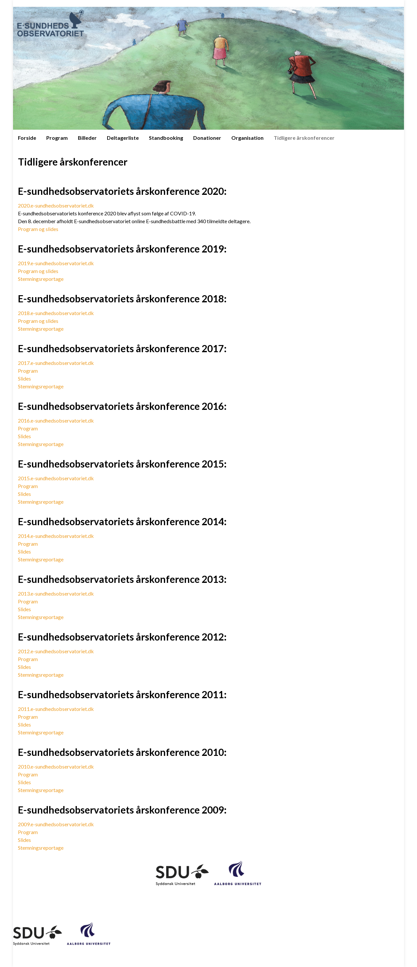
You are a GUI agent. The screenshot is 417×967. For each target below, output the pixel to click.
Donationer (207, 138)
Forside (27, 138)
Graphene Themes (63, 959)
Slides (24, 378)
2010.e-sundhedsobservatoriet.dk (56, 766)
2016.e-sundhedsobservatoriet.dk (56, 420)
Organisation (247, 138)
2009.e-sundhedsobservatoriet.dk (56, 824)
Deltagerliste (123, 138)
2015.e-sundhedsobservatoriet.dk (56, 478)
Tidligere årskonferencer (304, 138)
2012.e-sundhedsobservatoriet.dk (56, 651)
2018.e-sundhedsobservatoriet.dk (56, 313)
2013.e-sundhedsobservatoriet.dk (56, 593)
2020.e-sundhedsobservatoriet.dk (56, 205)
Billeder (87, 138)
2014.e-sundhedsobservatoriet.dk (56, 536)
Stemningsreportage (41, 279)
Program (57, 138)
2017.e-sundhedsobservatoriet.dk (56, 363)
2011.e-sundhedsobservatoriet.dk (56, 709)
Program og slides (38, 229)
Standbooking (166, 138)
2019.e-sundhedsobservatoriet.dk (56, 263)
